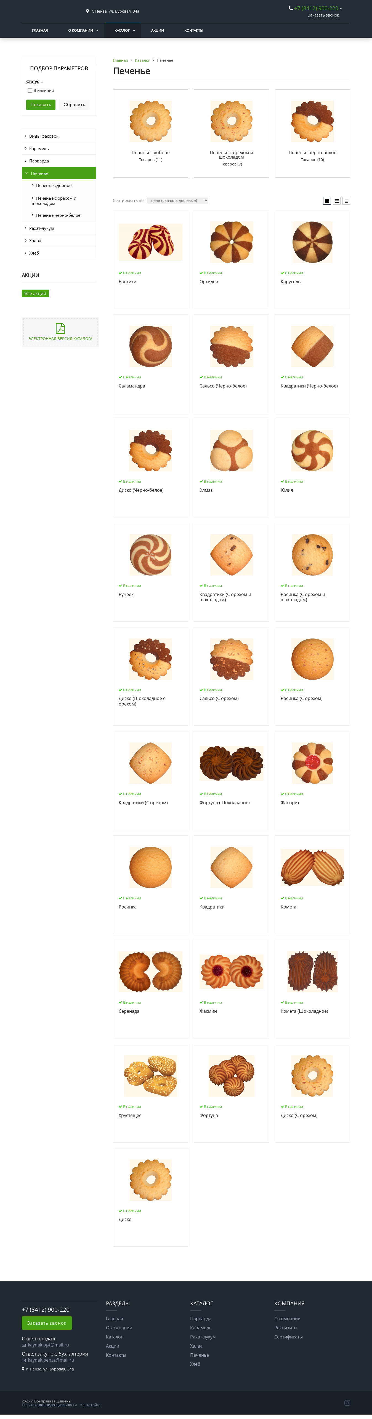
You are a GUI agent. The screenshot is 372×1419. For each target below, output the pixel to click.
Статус (32, 81)
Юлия (287, 490)
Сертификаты (288, 1337)
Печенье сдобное (53, 185)
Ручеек (126, 594)
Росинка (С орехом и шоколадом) (303, 597)
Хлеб (34, 253)
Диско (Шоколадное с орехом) (142, 701)
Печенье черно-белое (58, 215)
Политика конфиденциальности (49, 1404)
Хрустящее (130, 1115)
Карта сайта (90, 1404)
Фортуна (209, 1115)
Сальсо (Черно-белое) (223, 386)
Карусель (291, 282)
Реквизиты (285, 1328)
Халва (35, 240)
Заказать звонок (323, 15)
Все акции (35, 293)
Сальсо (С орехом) (219, 698)
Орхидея (209, 282)
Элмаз (206, 490)
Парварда (39, 161)
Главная (40, 30)
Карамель (39, 148)
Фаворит (290, 803)
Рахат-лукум (41, 228)
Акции (157, 30)
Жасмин (208, 1011)
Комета (288, 907)
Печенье (39, 173)
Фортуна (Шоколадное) (225, 803)
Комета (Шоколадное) (304, 1011)
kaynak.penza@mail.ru (51, 1360)
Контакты (193, 30)
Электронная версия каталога (60, 338)
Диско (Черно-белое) (141, 490)
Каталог (122, 30)
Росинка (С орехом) (302, 698)
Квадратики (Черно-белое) (309, 386)
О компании (80, 30)
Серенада (129, 1011)
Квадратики (212, 907)
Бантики (127, 282)
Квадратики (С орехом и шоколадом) (225, 597)
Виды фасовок (44, 136)
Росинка (128, 907)
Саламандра (132, 386)
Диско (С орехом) (299, 1115)
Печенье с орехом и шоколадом (54, 200)
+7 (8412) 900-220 (316, 8)
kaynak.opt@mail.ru (48, 1345)
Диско (125, 1219)
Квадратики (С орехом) (143, 803)
